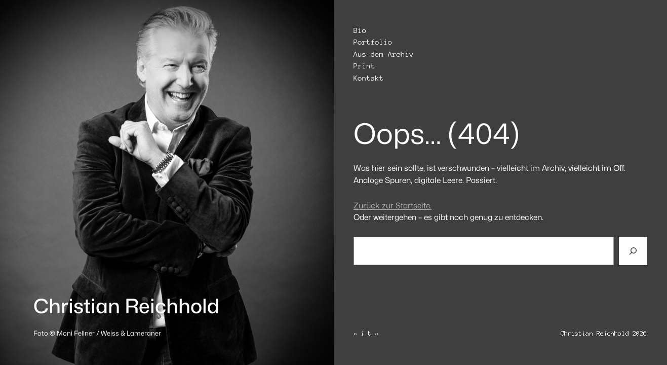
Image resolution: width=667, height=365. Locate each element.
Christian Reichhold (126, 306)
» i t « (366, 333)
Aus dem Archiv (384, 54)
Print (364, 66)
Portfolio (373, 42)
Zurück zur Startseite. (392, 205)
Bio (360, 30)
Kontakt (368, 78)
